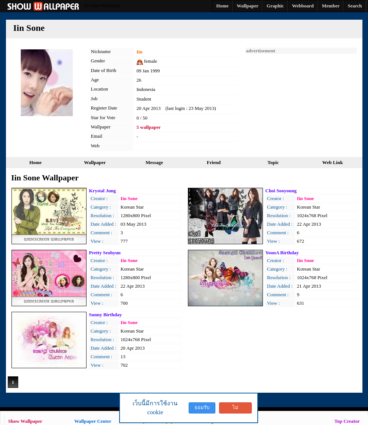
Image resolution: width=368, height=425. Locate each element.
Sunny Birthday (105, 314)
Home (35, 162)
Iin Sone (129, 198)
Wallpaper (95, 162)
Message (154, 162)
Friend (214, 162)
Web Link (332, 162)
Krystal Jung (102, 190)
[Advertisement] (301, 100)
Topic (273, 162)
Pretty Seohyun (105, 252)
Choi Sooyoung (281, 190)
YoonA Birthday (282, 252)
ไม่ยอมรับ (235, 409)
